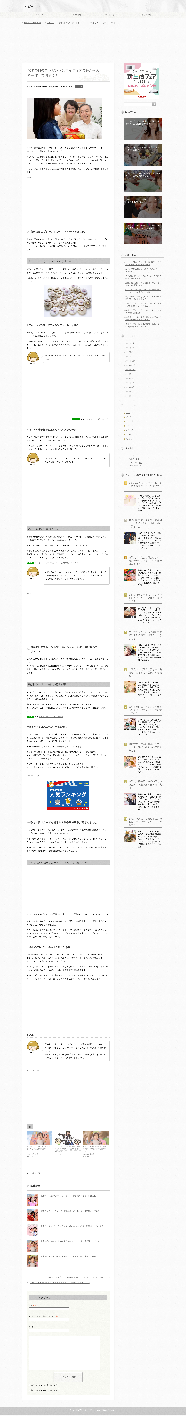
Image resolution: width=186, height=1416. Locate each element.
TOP (32, 24)
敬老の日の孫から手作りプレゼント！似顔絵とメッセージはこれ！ (69, 1197)
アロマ (129, 418)
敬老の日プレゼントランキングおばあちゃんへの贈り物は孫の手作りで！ (72, 1227)
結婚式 (129, 440)
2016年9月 (130, 375)
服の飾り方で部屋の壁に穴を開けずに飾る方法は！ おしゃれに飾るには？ (145, 524)
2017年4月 (130, 344)
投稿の (134, 460)
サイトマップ (110, 15)
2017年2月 (130, 353)
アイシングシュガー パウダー (97, 420)
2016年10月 (130, 370)
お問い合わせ (75, 15)
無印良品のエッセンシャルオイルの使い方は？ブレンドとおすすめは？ (145, 710)
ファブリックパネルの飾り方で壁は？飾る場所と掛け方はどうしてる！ (145, 636)
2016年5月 (130, 392)
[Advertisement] (93, 46)
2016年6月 (130, 388)
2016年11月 (130, 366)
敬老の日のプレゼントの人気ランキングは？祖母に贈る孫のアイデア (39, 1149)
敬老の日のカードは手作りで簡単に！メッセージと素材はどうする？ (70, 1212)
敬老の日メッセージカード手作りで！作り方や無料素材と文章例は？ (95, 1149)
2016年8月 (130, 379)
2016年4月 (130, 397)
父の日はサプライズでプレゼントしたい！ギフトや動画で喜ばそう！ (145, 598)
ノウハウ (129, 431)
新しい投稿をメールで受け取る (44, 1391)
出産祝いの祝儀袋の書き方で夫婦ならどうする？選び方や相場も (145, 673)
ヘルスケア (130, 435)
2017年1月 (130, 357)
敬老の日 (36, 1174)
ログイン (132, 456)
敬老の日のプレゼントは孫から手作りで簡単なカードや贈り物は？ (77, 1278)
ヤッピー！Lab (36, 6)
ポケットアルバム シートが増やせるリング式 (58, 564)
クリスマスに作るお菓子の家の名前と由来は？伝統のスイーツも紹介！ (145, 822)
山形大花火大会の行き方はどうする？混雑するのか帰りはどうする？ (59, 1283)
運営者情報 (146, 15)
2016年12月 (130, 362)
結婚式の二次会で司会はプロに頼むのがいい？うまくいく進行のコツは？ (145, 561)
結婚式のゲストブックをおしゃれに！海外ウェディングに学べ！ (145, 486)
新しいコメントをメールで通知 (44, 1386)
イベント (39, 15)
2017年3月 (130, 349)
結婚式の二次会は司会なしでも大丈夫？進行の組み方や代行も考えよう (145, 748)
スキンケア (130, 426)
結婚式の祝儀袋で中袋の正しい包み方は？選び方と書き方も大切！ (145, 785)
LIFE (128, 414)
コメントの (135, 463)
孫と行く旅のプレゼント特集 (51, 717)
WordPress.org (135, 467)
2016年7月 (130, 384)
